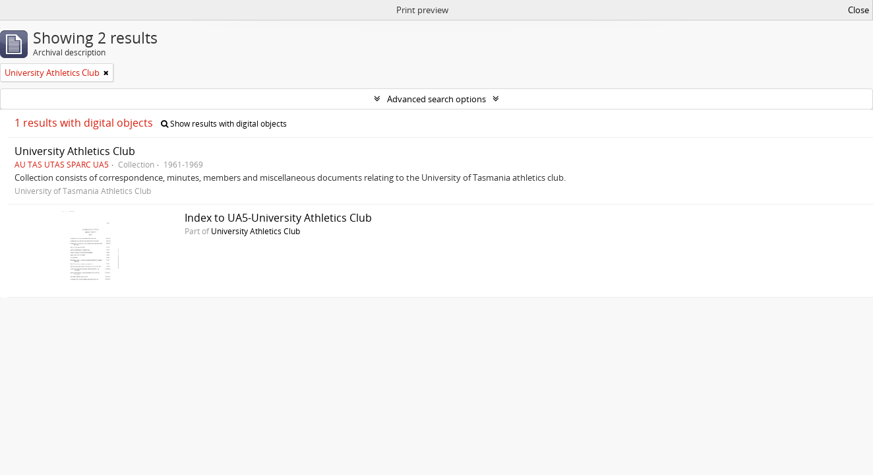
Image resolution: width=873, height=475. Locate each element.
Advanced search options (436, 99)
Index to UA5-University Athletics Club (278, 217)
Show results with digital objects (224, 123)
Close (858, 10)
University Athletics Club (75, 151)
